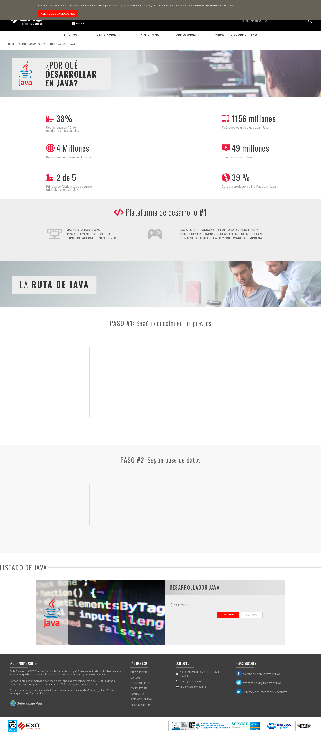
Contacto (137, 693)
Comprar (228, 614)
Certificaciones (106, 35)
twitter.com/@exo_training (262, 683)
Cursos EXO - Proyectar (236, 35)
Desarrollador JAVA (195, 587)
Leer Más (251, 615)
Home (11, 44)
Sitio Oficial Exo (141, 699)
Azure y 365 (150, 35)
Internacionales (54, 44)
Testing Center (140, 704)
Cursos (70, 35)
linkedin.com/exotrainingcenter (265, 692)
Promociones (187, 35)
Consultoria (139, 688)
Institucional (139, 672)
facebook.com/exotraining (261, 674)
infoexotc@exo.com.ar (193, 686)
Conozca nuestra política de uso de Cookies (213, 5)
